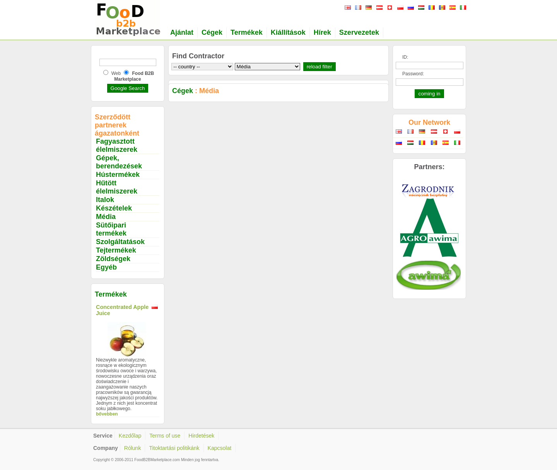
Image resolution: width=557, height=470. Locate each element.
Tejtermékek (116, 250)
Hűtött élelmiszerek (116, 187)
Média (106, 217)
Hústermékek (118, 174)
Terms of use (164, 436)
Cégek (212, 32)
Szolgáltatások (120, 242)
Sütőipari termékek (111, 229)
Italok (105, 200)
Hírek (322, 32)
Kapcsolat (219, 448)
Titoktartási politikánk (174, 448)
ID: (405, 57)
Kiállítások (288, 32)
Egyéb (106, 267)
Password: (413, 73)
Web (116, 73)
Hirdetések (201, 436)
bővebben (107, 414)
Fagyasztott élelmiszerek (116, 145)
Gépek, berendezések (119, 162)
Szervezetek (359, 32)
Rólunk (132, 448)
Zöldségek (113, 259)
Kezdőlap (130, 436)
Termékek (247, 32)
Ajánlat (181, 32)
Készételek (114, 208)
